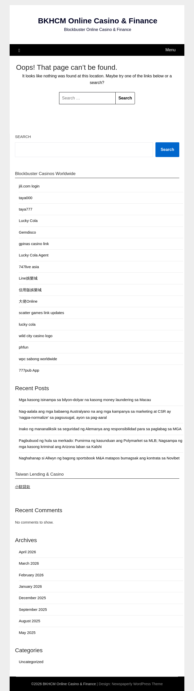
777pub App (29, 370)
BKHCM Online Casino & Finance (97, 21)
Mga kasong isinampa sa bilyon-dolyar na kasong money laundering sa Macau (85, 400)
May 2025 (27, 632)
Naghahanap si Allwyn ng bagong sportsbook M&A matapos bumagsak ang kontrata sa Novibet (99, 458)
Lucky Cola (28, 221)
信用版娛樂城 (30, 290)
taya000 (25, 198)
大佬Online (28, 301)
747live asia (29, 267)
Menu (170, 50)
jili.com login (29, 186)
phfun (23, 347)
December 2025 (32, 598)
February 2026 (31, 575)
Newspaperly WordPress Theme (137, 684)
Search (23, 136)
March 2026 (29, 563)
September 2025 (33, 609)
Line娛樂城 (28, 278)
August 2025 (29, 621)
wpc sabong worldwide (38, 359)
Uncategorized (31, 662)
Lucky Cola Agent (33, 255)
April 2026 (27, 552)
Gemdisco (27, 232)
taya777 (25, 209)
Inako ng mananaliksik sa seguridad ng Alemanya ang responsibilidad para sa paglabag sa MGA (100, 429)
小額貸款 (22, 487)
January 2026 (30, 586)
